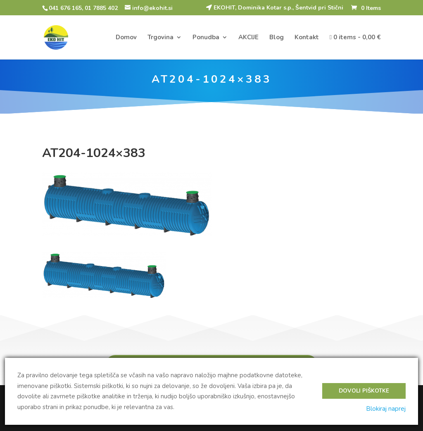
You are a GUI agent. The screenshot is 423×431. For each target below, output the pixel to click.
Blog (276, 37)
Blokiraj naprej (386, 409)
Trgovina (160, 37)
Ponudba (205, 37)
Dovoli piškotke (364, 391)
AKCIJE (248, 37)
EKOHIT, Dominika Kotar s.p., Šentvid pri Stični (274, 8)
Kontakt (307, 37)
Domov (126, 37)
